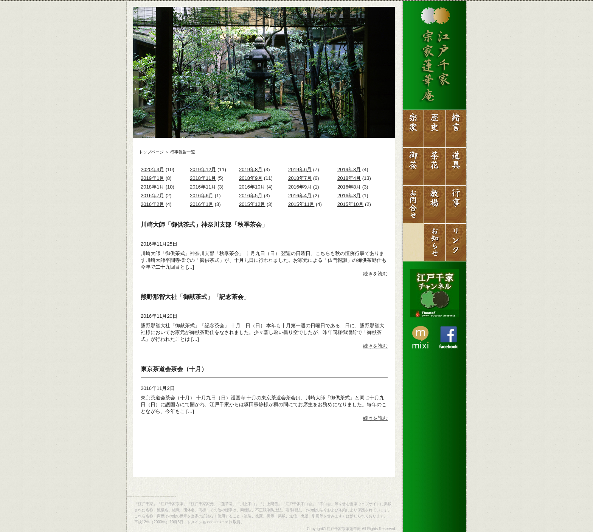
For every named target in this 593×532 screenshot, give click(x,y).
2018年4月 (349, 178)
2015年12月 (252, 204)
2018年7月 (300, 178)
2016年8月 (349, 187)
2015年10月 (350, 204)
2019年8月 (250, 169)
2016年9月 (300, 187)
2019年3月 (349, 169)
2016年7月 (152, 195)
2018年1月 (152, 187)
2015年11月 (301, 204)
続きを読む (375, 274)
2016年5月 (250, 195)
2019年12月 (203, 169)
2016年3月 (349, 195)
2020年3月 (152, 169)
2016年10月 (252, 187)
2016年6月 (201, 195)
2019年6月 (300, 169)
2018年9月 (250, 178)
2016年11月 (203, 187)
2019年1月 (152, 178)
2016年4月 (300, 195)
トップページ (151, 152)
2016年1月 (201, 204)
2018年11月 (203, 178)
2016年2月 (152, 204)
